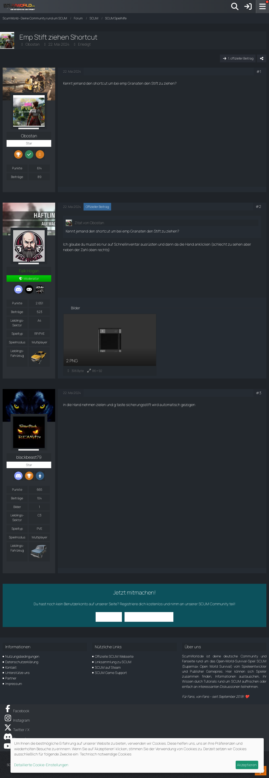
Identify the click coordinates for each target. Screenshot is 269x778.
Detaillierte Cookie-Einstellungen (41, 764)
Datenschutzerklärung (21, 662)
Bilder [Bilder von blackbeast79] (17, 507)
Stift (154, 83)
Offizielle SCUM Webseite (114, 656)
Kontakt (11, 667)
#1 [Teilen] (258, 71)
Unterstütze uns (17, 672)
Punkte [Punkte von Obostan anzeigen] (17, 168)
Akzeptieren (247, 764)
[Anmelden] (248, 6)
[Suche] (235, 6)
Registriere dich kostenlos (141, 603)
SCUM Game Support (111, 672)
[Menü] (262, 6)
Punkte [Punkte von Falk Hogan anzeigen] (17, 303)
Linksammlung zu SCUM (113, 662)
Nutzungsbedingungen (22, 656)
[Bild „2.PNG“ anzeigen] (110, 345)
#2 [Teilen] (258, 206)
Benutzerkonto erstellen (149, 616)
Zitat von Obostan (89, 222)
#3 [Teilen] (258, 392)
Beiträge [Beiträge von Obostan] (17, 177)
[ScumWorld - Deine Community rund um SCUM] (21, 6)
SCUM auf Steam (108, 667)
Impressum (13, 683)
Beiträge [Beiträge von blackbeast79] (17, 498)
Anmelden (109, 616)
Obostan (32, 44)
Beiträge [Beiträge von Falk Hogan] (17, 312)
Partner (10, 678)
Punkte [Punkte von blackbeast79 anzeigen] (17, 489)
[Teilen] (261, 58)
